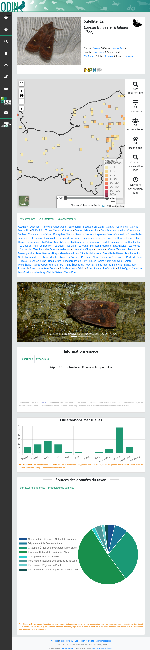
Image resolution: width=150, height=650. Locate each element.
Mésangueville (26, 253)
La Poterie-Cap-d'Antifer (55, 241)
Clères (56, 230)
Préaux (23, 260)
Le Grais (71, 245)
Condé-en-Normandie (113, 230)
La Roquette (78, 241)
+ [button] (22, 91)
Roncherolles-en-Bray (75, 260)
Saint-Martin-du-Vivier (72, 268)
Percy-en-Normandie (112, 256)
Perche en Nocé (90, 256)
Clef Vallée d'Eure (41, 230)
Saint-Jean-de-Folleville (109, 264)
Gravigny (37, 238)
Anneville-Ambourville (54, 226)
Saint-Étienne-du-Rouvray (79, 264)
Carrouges (122, 226)
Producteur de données (61, 487)
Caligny (110, 226)
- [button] (22, 101)
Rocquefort (54, 260)
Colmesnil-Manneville (86, 230)
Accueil (54, 641)
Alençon (35, 226)
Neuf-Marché (50, 256)
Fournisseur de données (32, 487)
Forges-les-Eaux (103, 234)
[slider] (65, 198)
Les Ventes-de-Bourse (58, 249)
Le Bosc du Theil (29, 245)
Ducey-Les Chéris (62, 234)
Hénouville (50, 238)
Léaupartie (117, 241)
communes (27, 218)
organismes (46, 218)
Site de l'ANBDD (66, 641)
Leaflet (102, 206)
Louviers (133, 249)
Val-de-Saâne (54, 272)
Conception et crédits (84, 641)
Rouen (92, 260)
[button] (21, 96)
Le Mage (83, 245)
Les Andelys (119, 245)
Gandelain (119, 234)
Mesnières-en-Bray (46, 253)
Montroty (95, 253)
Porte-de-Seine (134, 256)
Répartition (27, 358)
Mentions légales (103, 641)
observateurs (67, 218)
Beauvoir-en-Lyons (93, 226)
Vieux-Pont (70, 272)
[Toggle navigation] (8, 14)
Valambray (39, 272)
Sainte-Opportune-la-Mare (48, 264)
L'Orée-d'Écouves (116, 249)
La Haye (107, 238)
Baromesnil (75, 226)
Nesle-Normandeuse (29, 256)
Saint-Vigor (124, 268)
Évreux (88, 234)
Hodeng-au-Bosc (91, 238)
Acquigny (23, 226)
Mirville (84, 253)
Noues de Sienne (69, 256)
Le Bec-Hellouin (133, 241)
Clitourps (67, 230)
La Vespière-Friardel (98, 241)
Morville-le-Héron (113, 253)
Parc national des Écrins (101, 648)
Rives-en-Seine (37, 260)
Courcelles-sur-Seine (39, 234)
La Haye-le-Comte (124, 238)
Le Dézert (59, 245)
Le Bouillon (46, 245)
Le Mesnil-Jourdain (100, 245)
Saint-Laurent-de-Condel (44, 268)
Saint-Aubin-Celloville (110, 260)
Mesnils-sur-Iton (68, 253)
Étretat (78, 234)
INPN (44, 402)
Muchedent (131, 253)
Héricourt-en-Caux (68, 238)
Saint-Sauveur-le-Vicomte (101, 268)
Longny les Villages (83, 249)
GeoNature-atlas (68, 648)
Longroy (100, 249)
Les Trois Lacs (36, 249)
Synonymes (42, 358)
